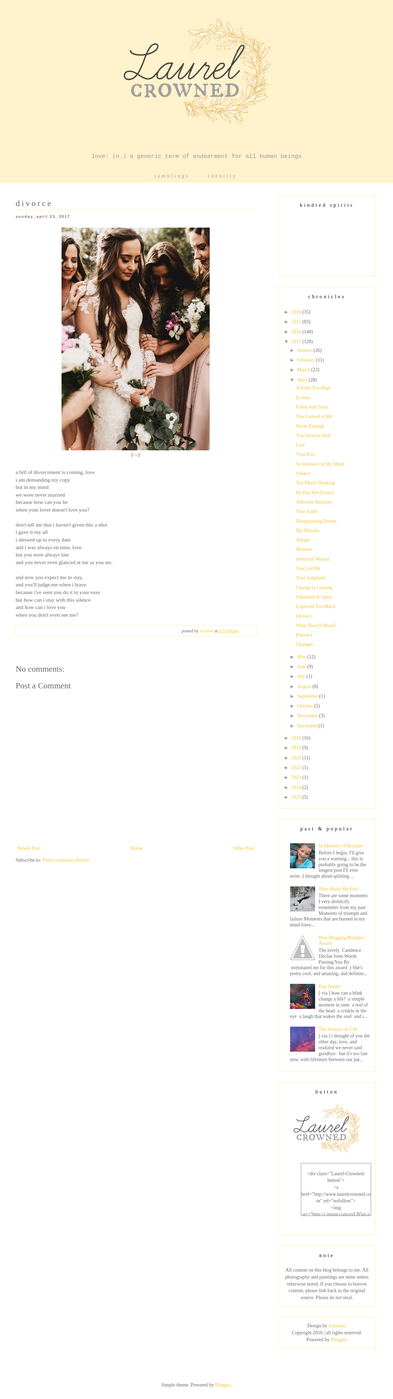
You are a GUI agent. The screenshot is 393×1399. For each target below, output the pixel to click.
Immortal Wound (312, 559)
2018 (297, 738)
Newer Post (28, 848)
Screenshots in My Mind (320, 464)
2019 (297, 747)
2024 (297, 787)
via (135, 454)
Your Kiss (305, 454)
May (302, 656)
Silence (303, 473)
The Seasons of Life (338, 1029)
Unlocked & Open (314, 597)
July (301, 676)
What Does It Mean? (316, 625)
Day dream (329, 986)
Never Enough (310, 426)
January (305, 350)
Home (137, 848)
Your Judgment (311, 577)
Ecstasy (303, 397)
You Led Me (308, 568)
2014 (297, 312)
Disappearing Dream (316, 521)
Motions (304, 549)
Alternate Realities (314, 502)
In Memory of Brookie (341, 845)
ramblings (172, 176)
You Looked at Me (314, 416)
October (305, 706)
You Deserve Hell (313, 435)
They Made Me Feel (338, 889)
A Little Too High (313, 387)
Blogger (338, 1339)
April (302, 379)
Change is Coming (314, 587)
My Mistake (308, 530)
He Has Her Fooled (315, 492)
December (307, 725)
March (304, 369)
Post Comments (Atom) (65, 860)
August (304, 686)
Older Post (243, 848)
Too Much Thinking (315, 482)
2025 (297, 797)
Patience (304, 635)
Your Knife (307, 511)
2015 (297, 321)
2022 (297, 777)
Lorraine (336, 1325)
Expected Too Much (315, 606)
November (308, 715)
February (306, 360)
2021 (297, 767)
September (308, 696)
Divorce (304, 616)
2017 (297, 341)
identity (222, 176)
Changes (304, 644)
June (302, 666)
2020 (297, 757)
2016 (297, 331)
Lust (300, 445)
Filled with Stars (312, 407)
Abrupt (303, 540)
